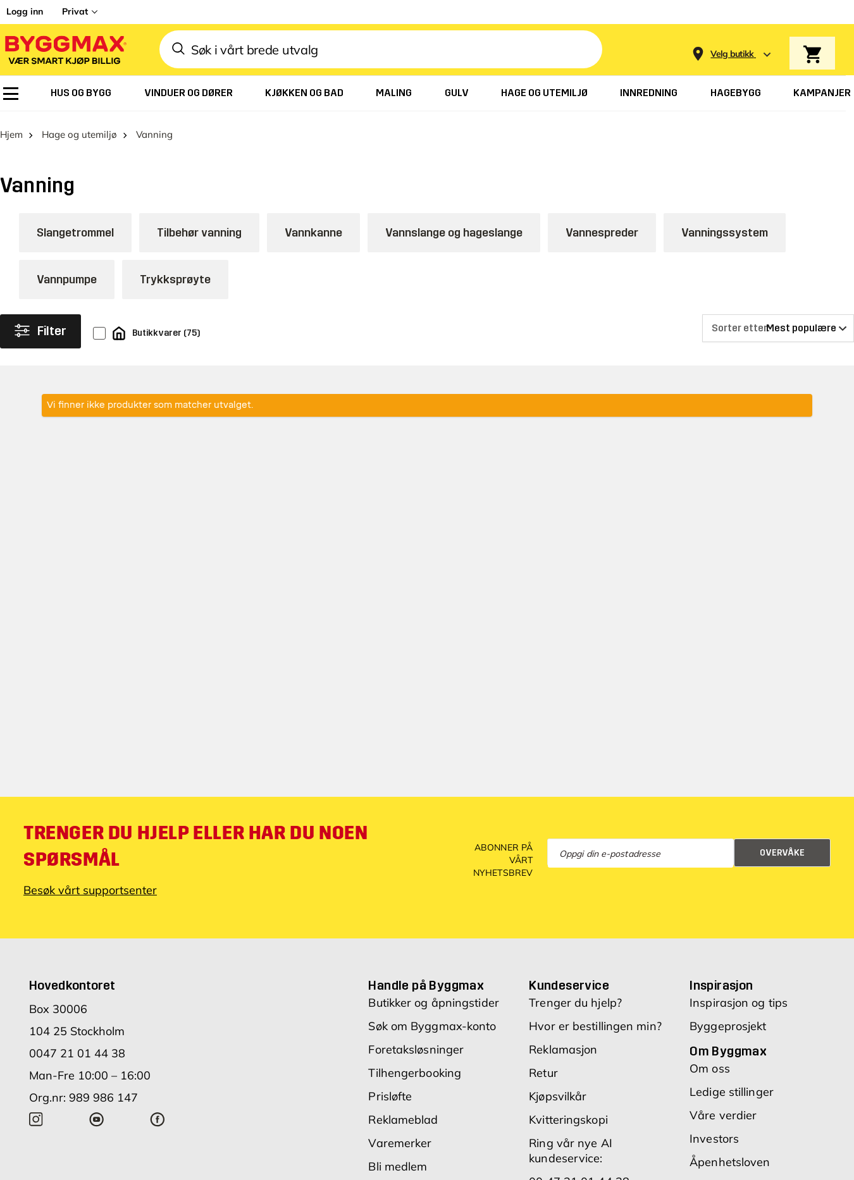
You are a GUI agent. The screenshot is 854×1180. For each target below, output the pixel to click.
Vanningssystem (724, 226)
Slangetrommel (75, 226)
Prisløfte (390, 1090)
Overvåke (782, 846)
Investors (714, 1132)
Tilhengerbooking (414, 1066)
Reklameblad (403, 1113)
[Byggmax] (64, 49)
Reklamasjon (563, 1043)
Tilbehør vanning (199, 226)
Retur (543, 1066)
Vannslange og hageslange (454, 226)
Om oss (710, 1062)
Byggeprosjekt (728, 1019)
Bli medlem (397, 1160)
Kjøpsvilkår (557, 1090)
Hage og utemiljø (79, 128)
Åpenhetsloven (730, 1155)
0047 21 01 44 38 (77, 1047)
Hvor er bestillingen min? (595, 1019)
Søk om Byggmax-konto (432, 1019)
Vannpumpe (67, 273)
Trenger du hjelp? (575, 996)
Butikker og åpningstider (433, 996)
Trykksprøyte (175, 273)
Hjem (11, 128)
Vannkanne (313, 226)
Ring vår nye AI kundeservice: (570, 1144)
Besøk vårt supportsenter (90, 883)
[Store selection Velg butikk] (732, 54)
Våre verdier (723, 1109)
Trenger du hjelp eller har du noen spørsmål (195, 839)
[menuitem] (10, 93)
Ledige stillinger (732, 1085)
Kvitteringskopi (568, 1113)
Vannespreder (602, 226)
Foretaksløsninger (416, 1043)
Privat (75, 11)
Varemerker (399, 1136)
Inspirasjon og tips (739, 996)
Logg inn (24, 11)
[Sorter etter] (778, 322)
